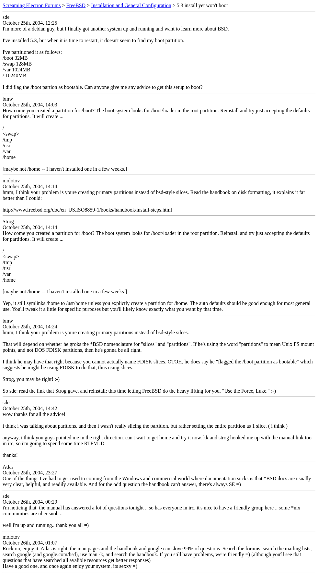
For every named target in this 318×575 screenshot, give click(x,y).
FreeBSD (76, 5)
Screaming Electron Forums (32, 5)
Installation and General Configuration (131, 5)
